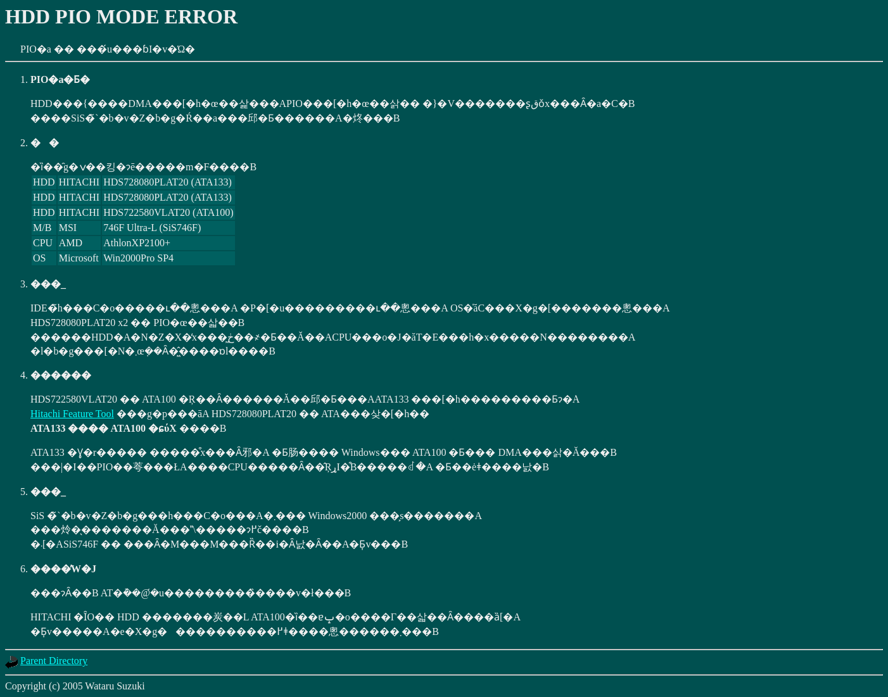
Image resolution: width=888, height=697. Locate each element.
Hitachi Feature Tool (72, 413)
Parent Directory (53, 660)
